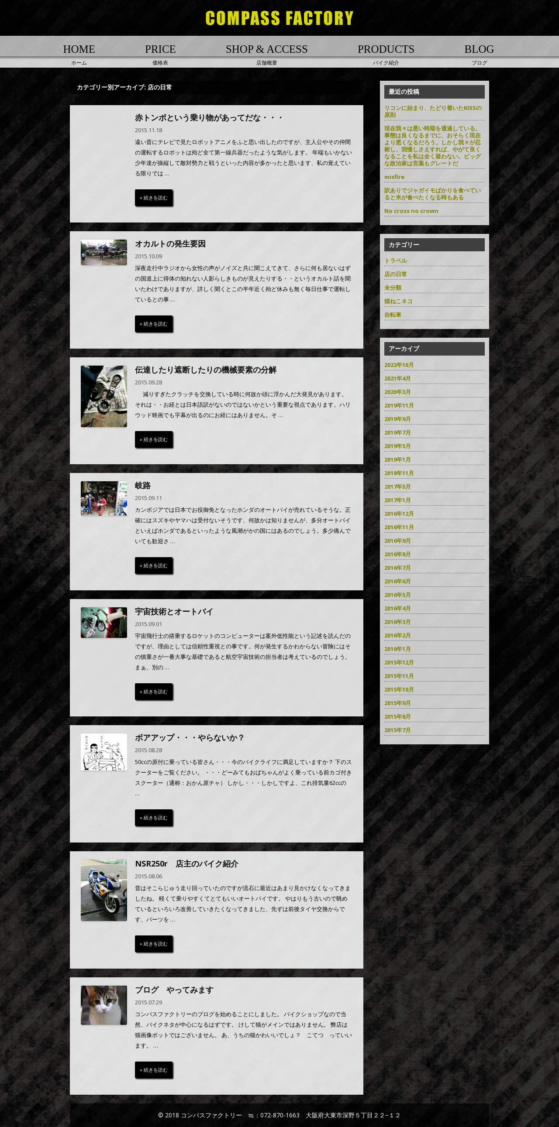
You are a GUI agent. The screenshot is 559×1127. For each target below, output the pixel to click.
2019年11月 (399, 405)
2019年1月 (397, 459)
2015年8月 (397, 716)
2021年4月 (397, 378)
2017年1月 (397, 500)
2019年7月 (397, 432)
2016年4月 (397, 608)
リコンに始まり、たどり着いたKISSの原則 (433, 111)
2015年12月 (399, 662)
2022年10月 (399, 364)
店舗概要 (267, 54)
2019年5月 (397, 445)
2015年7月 (397, 729)
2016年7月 (397, 567)
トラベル (395, 260)
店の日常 (395, 274)
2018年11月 (399, 472)
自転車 (392, 314)
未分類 (392, 287)
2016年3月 (397, 621)
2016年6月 (397, 581)
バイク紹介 (386, 54)
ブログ (479, 54)
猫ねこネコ (398, 301)
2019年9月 (397, 418)
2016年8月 (397, 554)
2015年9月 (397, 702)
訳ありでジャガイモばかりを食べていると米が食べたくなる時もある (432, 194)
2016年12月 (399, 513)
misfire (394, 176)
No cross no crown (411, 210)
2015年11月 (399, 675)
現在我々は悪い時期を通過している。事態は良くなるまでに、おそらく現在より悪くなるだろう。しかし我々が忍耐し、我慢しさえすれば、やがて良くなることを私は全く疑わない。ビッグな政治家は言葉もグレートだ (432, 146)
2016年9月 (397, 540)
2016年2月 (397, 635)
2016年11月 (399, 527)
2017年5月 (397, 486)
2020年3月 (397, 391)
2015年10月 (399, 689)
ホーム (79, 54)
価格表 (160, 54)
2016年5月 (397, 594)
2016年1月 (397, 648)
